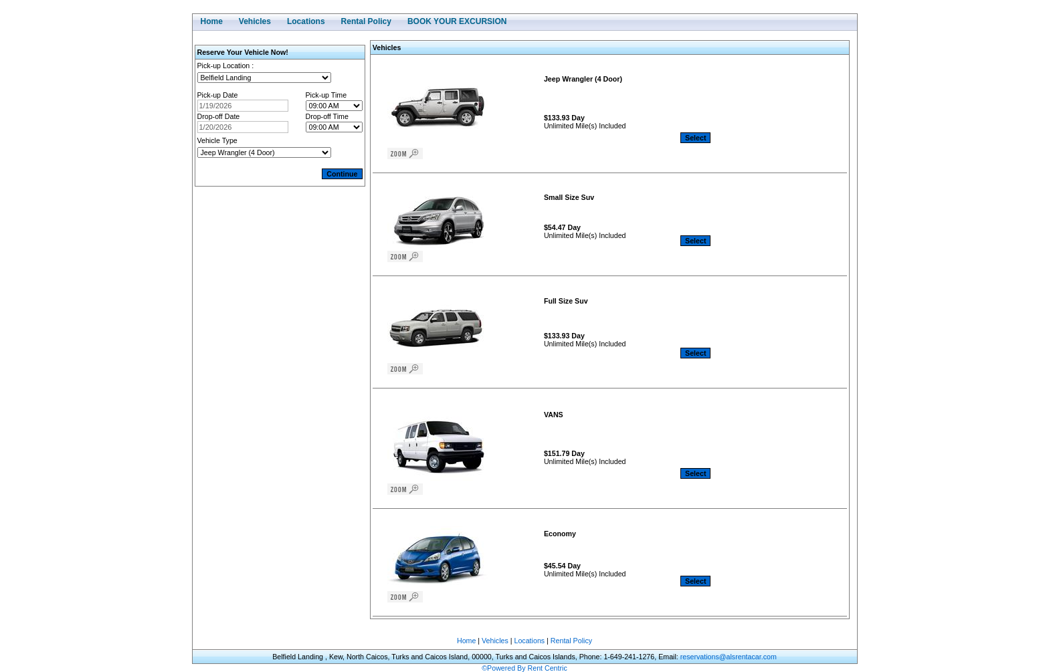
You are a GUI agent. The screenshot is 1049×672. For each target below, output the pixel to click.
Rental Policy (571, 641)
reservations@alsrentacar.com (728, 657)
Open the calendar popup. (297, 105)
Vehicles (495, 641)
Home (466, 641)
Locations (529, 641)
